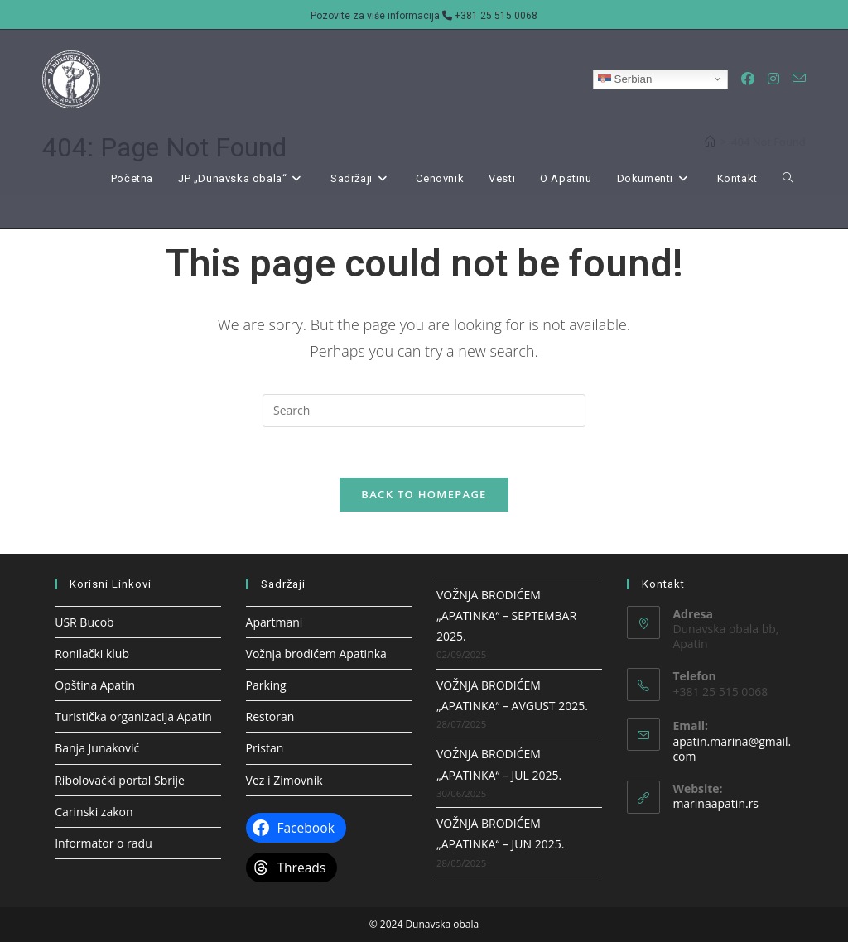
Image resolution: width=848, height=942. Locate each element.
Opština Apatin (95, 685)
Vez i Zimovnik (284, 780)
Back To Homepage (423, 494)
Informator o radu (103, 843)
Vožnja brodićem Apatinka (316, 653)
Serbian (625, 78)
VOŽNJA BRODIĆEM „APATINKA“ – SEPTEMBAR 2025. (506, 615)
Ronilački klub (92, 653)
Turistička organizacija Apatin (133, 716)
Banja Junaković (97, 748)
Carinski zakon (93, 811)
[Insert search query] (424, 410)
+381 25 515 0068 (496, 16)
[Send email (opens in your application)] (799, 78)
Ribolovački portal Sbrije (120, 780)
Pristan (265, 748)
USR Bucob (84, 622)
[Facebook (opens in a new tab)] (748, 78)
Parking (266, 685)
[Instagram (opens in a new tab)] (773, 78)
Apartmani (274, 622)
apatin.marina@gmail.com (731, 748)
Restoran (270, 716)
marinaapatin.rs (715, 803)
